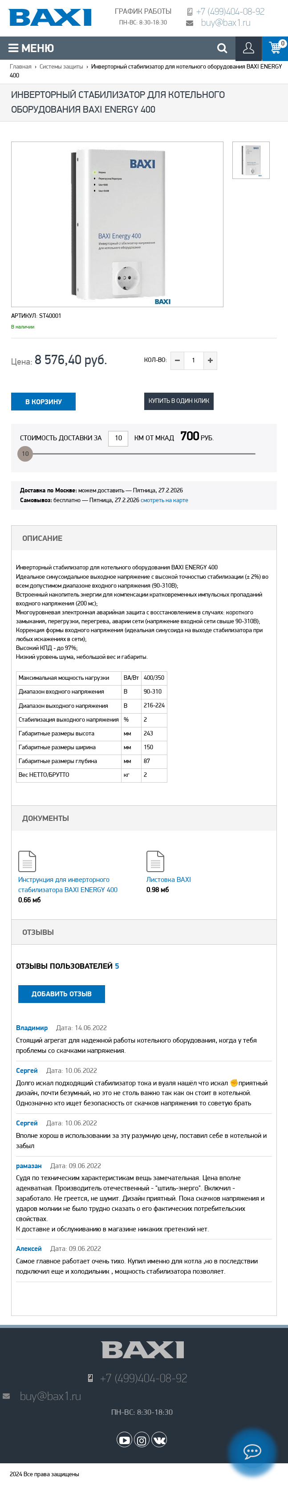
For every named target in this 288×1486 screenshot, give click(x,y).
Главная (21, 67)
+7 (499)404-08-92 (230, 11)
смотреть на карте (164, 500)
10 (25, 454)
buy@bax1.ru (226, 22)
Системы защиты (61, 67)
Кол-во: (155, 360)
